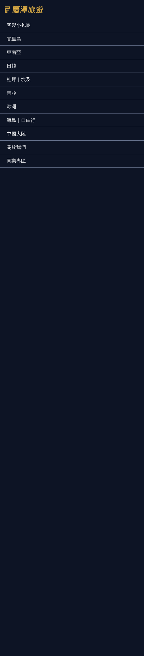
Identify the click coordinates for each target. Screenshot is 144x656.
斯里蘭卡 (15, 545)
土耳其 (13, 479)
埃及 (11, 489)
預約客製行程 (64, 292)
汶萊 (11, 518)
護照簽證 (113, 292)
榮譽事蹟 (37, 292)
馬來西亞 (15, 509)
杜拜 (11, 469)
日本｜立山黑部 (92, 459)
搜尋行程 (125, 651)
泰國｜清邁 (88, 499)
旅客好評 (90, 292)
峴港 (11, 459)
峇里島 (13, 450)
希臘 (11, 499)
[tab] (10, 160)
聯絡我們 (41, 304)
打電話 (90, 651)
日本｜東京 (88, 469)
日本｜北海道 (90, 450)
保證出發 (122, 107)
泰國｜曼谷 (88, 489)
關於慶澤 (15, 292)
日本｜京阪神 (90, 479)
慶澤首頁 (18, 651)
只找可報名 (92, 107)
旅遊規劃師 (17, 304)
